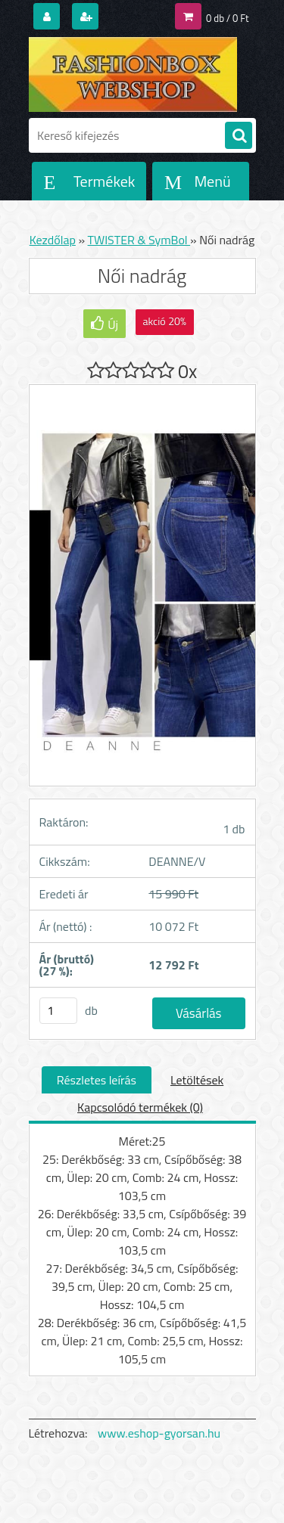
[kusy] (58, 1010)
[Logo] (133, 74)
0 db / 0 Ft (227, 18)
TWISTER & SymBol (139, 240)
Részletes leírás (96, 1080)
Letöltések (196, 1080)
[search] (238, 136)
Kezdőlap (53, 240)
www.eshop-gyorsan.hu (159, 1433)
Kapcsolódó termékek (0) (140, 1107)
